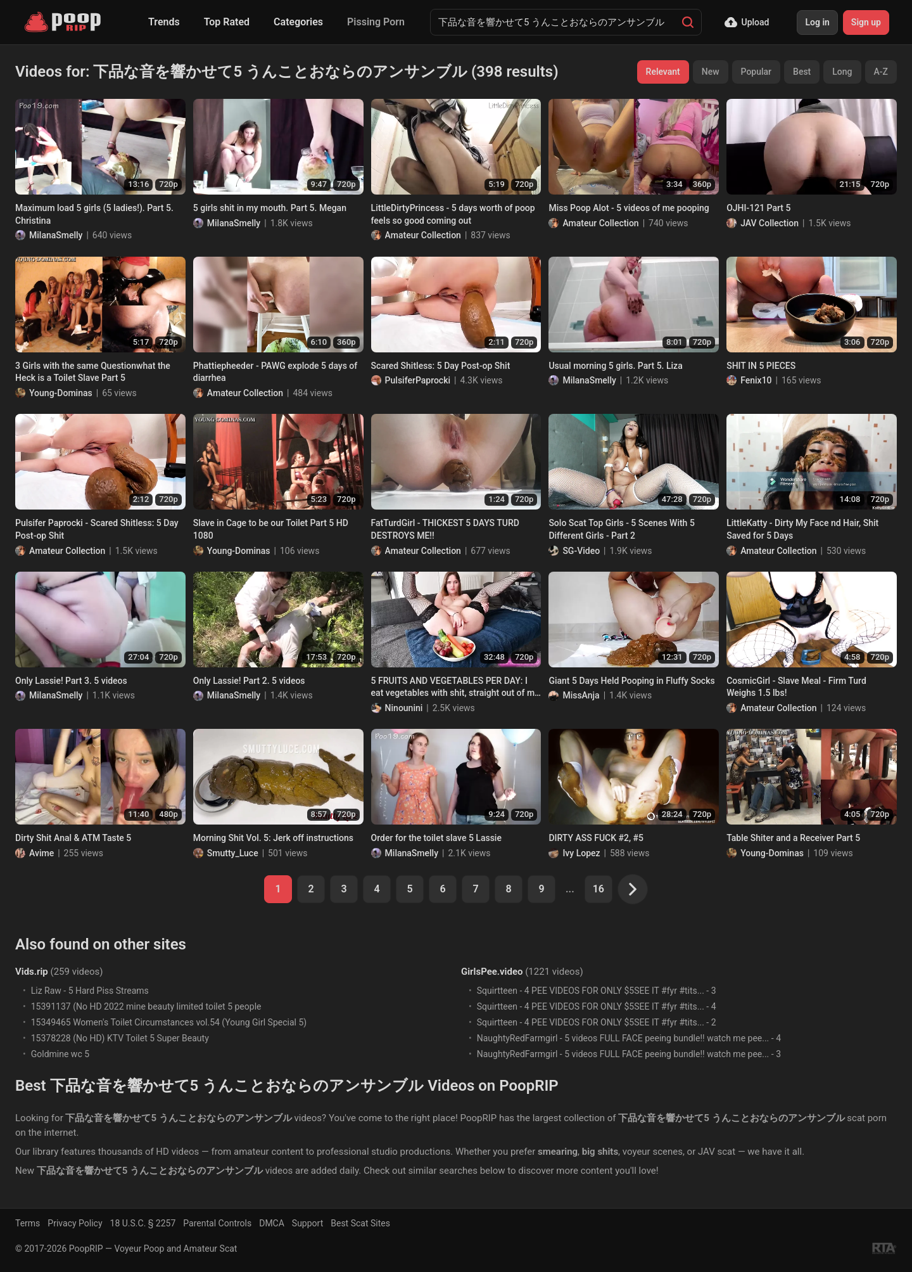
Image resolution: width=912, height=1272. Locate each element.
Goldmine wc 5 (60, 1054)
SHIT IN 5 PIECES (760, 366)
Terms (27, 1223)
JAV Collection (769, 223)
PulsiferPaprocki (417, 380)
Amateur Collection (423, 235)
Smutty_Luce (232, 853)
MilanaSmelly (55, 235)
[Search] (687, 22)
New (710, 72)
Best (802, 72)
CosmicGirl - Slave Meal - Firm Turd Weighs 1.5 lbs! (796, 687)
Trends (164, 22)
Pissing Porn (376, 22)
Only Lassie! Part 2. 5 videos (249, 681)
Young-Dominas (60, 393)
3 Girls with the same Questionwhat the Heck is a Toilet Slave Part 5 (92, 372)
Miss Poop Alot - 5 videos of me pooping (628, 208)
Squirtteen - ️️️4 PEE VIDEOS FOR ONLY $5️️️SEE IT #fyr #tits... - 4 (596, 1006)
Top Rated (227, 22)
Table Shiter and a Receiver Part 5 (793, 838)
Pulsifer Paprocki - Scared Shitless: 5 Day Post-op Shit (97, 529)
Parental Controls (217, 1223)
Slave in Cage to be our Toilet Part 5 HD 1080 (270, 529)
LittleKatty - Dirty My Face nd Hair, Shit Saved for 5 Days (802, 529)
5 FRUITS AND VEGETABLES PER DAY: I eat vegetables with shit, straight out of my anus (455, 688)
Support (307, 1223)
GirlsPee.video (491, 971)
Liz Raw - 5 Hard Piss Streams (90, 991)
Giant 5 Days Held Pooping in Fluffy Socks (631, 681)
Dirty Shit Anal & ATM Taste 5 (73, 838)
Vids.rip (31, 971)
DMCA (271, 1223)
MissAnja (580, 695)
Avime (41, 853)
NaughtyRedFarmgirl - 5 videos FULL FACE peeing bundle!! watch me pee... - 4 (629, 1038)
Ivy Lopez (581, 853)
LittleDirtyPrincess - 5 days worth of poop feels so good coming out (453, 214)
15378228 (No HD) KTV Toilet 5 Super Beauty (120, 1038)
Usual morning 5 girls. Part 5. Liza (615, 366)
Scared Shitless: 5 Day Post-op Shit (440, 366)
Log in (817, 22)
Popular (756, 72)
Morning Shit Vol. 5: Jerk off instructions (273, 838)
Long (842, 72)
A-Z (881, 72)
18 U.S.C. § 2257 (143, 1223)
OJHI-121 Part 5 (758, 208)
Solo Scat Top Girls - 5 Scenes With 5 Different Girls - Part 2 (621, 529)
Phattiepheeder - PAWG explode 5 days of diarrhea (275, 372)
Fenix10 (755, 380)
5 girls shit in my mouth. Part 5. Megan (269, 208)
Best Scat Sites (360, 1223)
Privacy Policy (75, 1223)
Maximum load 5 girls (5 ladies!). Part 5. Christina (94, 214)
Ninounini (404, 708)
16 (598, 889)
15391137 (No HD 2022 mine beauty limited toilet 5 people (146, 1006)
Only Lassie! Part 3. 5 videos (71, 681)
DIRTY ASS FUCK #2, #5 (595, 838)
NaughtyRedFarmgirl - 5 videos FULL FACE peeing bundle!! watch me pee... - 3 (629, 1054)
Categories (298, 22)
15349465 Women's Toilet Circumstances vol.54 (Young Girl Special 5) (169, 1022)
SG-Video (581, 551)
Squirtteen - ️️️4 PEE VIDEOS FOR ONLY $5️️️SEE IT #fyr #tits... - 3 (596, 991)
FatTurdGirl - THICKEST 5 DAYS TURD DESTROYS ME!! (445, 529)
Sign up (866, 22)
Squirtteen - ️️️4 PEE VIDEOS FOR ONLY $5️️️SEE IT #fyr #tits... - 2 (596, 1022)
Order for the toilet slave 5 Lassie (436, 838)
